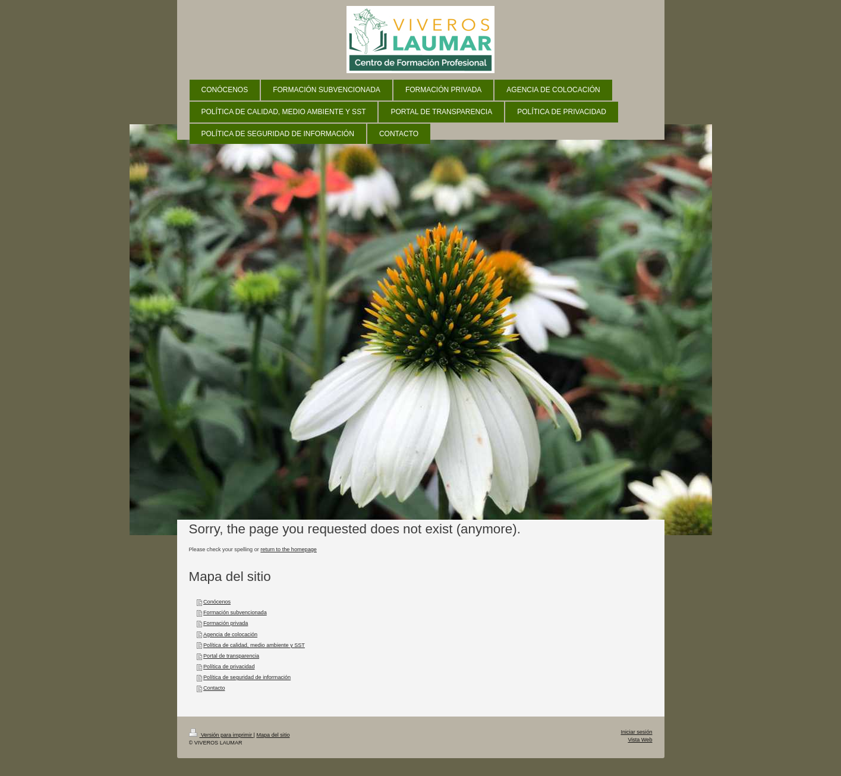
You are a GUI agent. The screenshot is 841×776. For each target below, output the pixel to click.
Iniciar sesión (636, 732)
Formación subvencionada (235, 612)
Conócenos (217, 602)
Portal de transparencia (231, 656)
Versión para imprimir (221, 735)
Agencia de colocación (230, 634)
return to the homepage (288, 549)
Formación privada (225, 623)
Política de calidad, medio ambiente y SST (254, 645)
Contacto (214, 688)
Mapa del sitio (272, 735)
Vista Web (640, 740)
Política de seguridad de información (247, 677)
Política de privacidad (228, 667)
